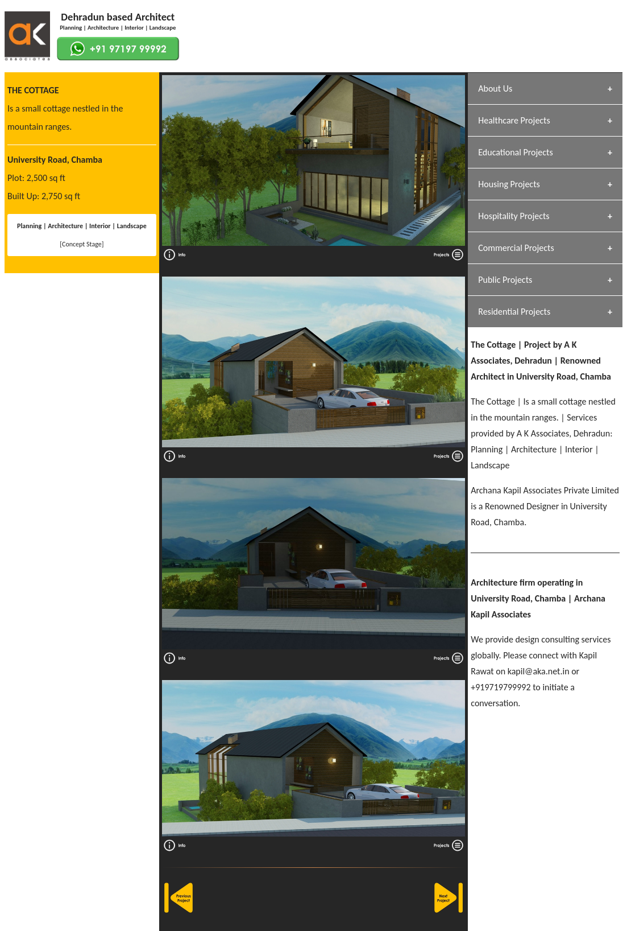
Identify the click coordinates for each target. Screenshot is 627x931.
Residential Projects (514, 311)
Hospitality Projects (513, 216)
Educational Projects (515, 152)
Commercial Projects (516, 247)
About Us (495, 88)
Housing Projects (509, 184)
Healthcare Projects (514, 120)
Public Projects (505, 279)
